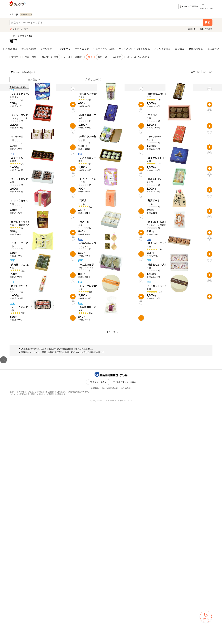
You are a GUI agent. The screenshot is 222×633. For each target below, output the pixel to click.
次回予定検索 (206, 29)
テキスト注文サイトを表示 (124, 611)
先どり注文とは (47, 87)
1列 (198, 71)
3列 (210, 71)
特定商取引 (126, 617)
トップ (12, 36)
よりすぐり (22, 36)
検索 (207, 22)
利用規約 (95, 617)
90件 (33, 72)
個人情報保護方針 (110, 617)
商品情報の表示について (23, 87)
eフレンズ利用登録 (189, 6)
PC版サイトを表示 (98, 611)
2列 (204, 71)
